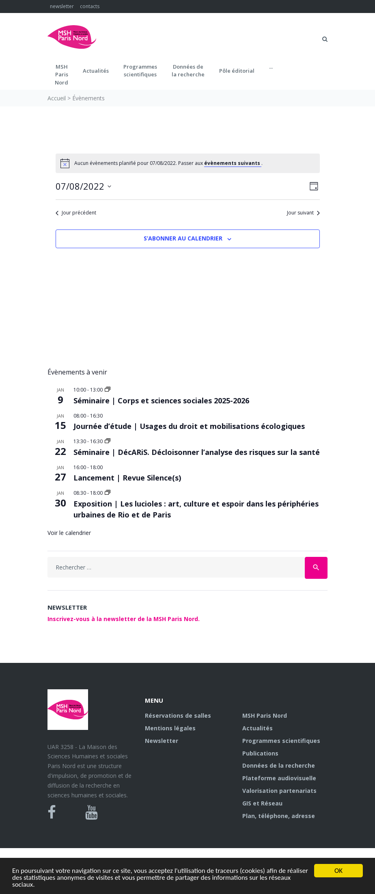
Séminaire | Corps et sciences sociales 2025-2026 (161, 400)
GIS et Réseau (262, 803)
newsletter (62, 6)
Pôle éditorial (236, 70)
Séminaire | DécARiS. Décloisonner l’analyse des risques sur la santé (196, 452)
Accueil (56, 98)
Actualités (96, 70)
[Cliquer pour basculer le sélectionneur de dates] (83, 186)
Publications (260, 753)
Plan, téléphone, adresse (278, 816)
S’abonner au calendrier (183, 238)
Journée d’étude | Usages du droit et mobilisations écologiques (189, 426)
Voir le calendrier (69, 533)
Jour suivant (303, 213)
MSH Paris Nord (264, 715)
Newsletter (161, 741)
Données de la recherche (278, 765)
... (271, 66)
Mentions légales (170, 728)
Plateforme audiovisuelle (279, 778)
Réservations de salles (178, 715)
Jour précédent (76, 213)
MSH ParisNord (61, 74)
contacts (89, 6)
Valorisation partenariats (279, 790)
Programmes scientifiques (140, 70)
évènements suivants (232, 163)
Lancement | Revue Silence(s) (127, 478)
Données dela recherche (188, 70)
